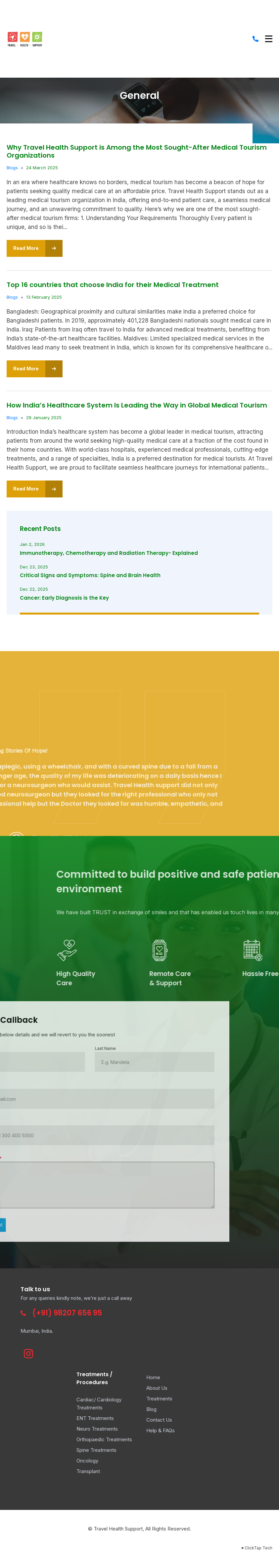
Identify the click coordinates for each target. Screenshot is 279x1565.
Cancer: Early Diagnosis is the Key (64, 597)
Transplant (88, 1471)
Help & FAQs (160, 1430)
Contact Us (159, 1420)
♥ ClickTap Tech (256, 1547)
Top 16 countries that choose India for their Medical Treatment (113, 284)
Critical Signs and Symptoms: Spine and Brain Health (90, 575)
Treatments (159, 1398)
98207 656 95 (78, 1313)
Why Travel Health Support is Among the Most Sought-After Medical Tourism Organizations (137, 151)
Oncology (87, 1460)
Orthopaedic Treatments (104, 1439)
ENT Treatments (95, 1418)
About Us (156, 1388)
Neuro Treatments (97, 1429)
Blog (151, 1409)
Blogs (12, 167)
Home (153, 1377)
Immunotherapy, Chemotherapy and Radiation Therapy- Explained (109, 553)
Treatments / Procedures (94, 1378)
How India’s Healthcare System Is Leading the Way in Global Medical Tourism (137, 405)
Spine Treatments (96, 1450)
